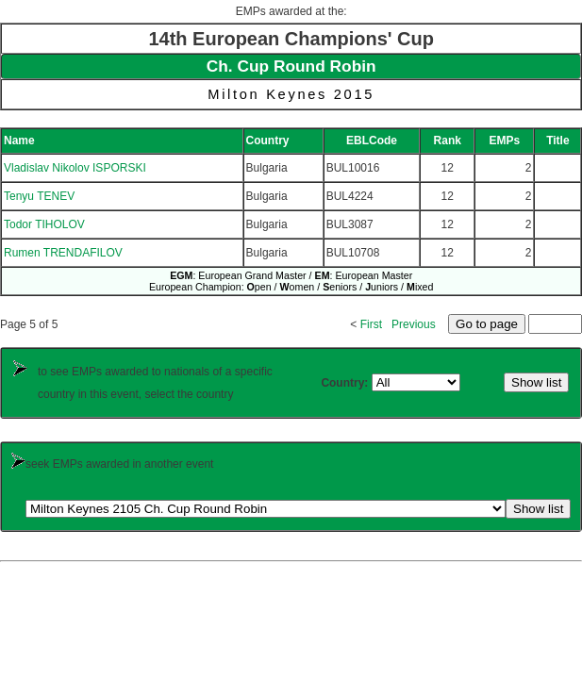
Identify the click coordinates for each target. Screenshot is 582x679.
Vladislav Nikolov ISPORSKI (75, 167)
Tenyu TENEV (39, 196)
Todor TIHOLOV (44, 224)
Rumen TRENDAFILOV (63, 252)
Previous (413, 324)
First (371, 324)
